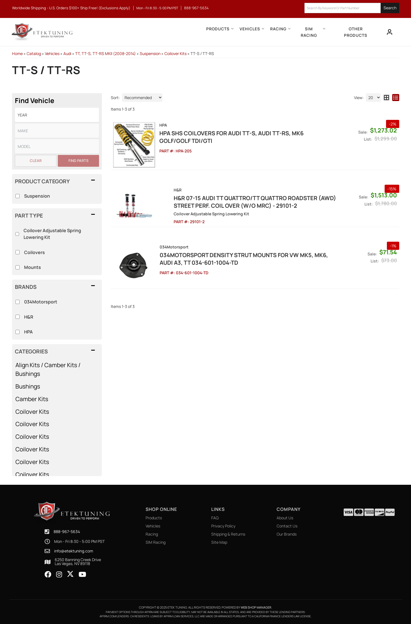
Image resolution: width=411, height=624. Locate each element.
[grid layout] (386, 97)
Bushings (27, 386)
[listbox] (57, 115)
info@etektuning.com (73, 551)
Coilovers (34, 252)
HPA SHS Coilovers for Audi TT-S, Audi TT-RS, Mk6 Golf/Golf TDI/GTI (231, 137)
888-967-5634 (67, 531)
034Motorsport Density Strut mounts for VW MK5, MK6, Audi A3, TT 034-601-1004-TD (243, 258)
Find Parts (78, 160)
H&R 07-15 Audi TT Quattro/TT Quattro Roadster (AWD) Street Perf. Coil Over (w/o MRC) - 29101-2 (240, 201)
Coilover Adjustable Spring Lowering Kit (52, 233)
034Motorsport (40, 302)
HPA (28, 332)
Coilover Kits (32, 411)
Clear (36, 160)
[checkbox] (17, 302)
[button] (351, 8)
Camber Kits (31, 399)
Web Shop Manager (256, 607)
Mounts (32, 267)
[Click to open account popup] (389, 32)
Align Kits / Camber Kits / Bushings (48, 369)
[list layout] (395, 97)
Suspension (37, 196)
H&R (28, 317)
